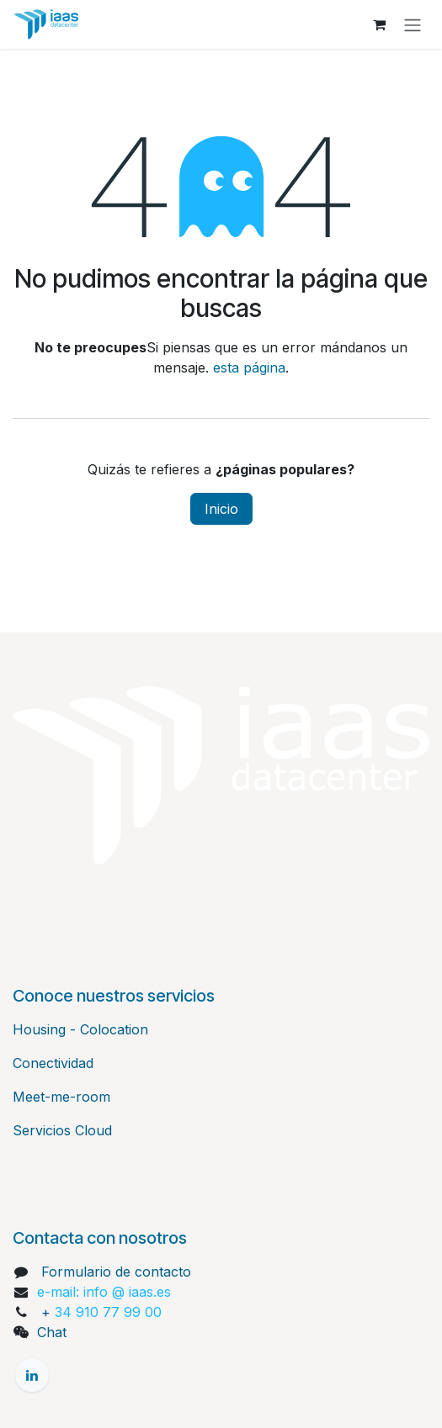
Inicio (221, 508)
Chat (52, 1332)
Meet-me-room (61, 1096)
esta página (249, 367)
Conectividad (53, 1063)
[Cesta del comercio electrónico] (379, 24)
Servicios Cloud (62, 1130)
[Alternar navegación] (412, 24)
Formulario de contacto (116, 1271)
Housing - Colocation (80, 1029)
